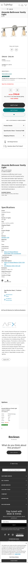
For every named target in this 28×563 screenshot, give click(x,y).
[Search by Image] (22, 5)
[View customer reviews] (20, 534)
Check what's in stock (7, 73)
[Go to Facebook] (5, 535)
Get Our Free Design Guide (13, 470)
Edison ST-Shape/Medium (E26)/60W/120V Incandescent (12, 252)
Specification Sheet (9, 295)
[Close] (26, 543)
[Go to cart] (25, 5)
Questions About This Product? (15, 146)
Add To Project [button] (14, 110)
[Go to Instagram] (13, 535)
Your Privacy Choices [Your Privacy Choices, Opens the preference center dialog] (14, 557)
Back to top (14, 463)
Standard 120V (5, 237)
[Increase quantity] (17, 90)
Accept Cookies (14, 560)
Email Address (6, 521)
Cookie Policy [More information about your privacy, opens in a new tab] (17, 554)
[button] (2, 5)
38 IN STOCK (5, 71)
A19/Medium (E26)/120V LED (12, 266)
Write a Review (14, 452)
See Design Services (13, 141)
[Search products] (19, 5)
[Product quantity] (14, 90)
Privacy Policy (4, 530)
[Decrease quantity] (10, 90)
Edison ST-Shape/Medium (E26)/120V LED (14, 263)
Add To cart (4, 425)
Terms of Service (13, 530)
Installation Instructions (9, 299)
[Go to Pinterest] (11, 51)
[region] (14, 552)
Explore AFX (6, 359)
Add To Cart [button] (14, 105)
